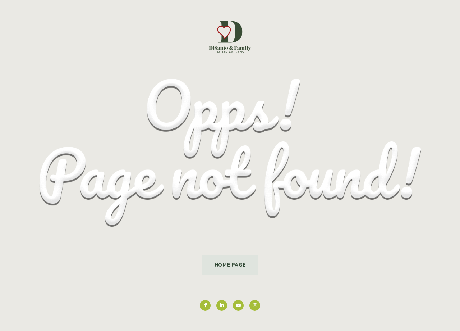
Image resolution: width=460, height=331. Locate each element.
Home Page (230, 265)
